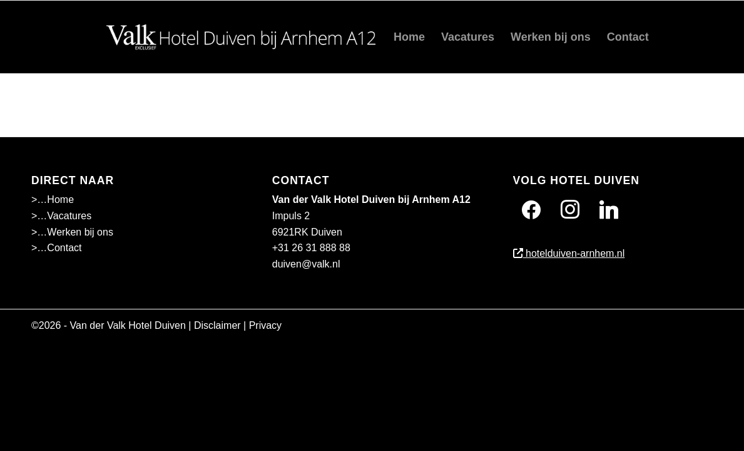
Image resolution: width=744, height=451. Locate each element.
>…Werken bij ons (72, 232)
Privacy (265, 325)
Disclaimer (217, 325)
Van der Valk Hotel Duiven (128, 325)
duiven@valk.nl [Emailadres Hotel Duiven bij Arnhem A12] (306, 264)
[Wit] (244, 37)
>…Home (52, 199)
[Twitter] (608, 209)
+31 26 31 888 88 (311, 247)
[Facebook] (531, 209)
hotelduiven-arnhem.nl (569, 253)
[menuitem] (409, 37)
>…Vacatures (61, 215)
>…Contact (56, 247)
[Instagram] (570, 209)
